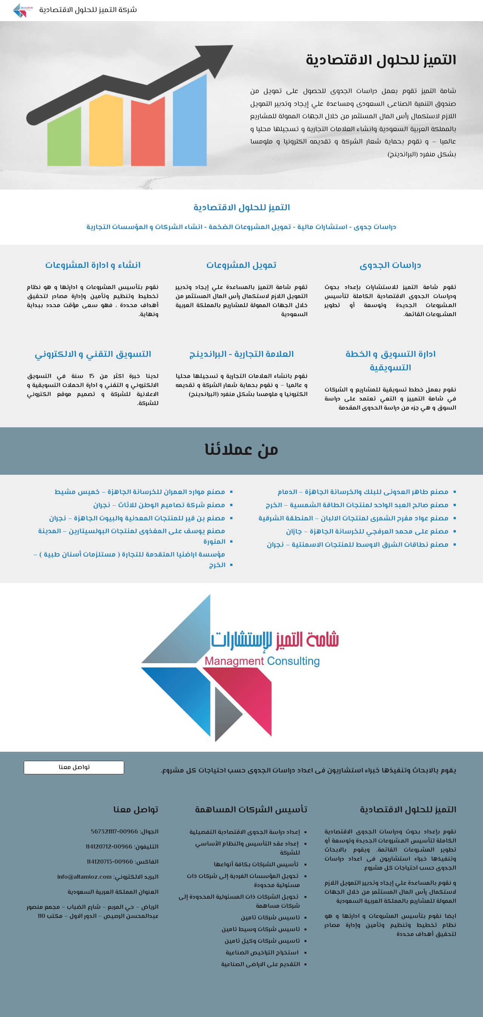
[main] (353, 61)
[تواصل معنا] (74, 767)
